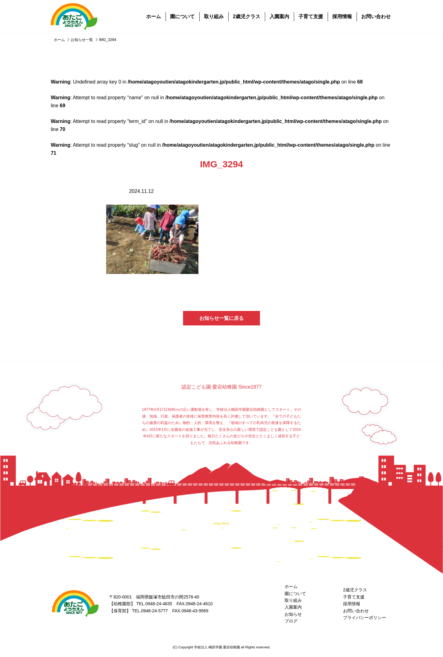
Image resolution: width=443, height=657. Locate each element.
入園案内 (279, 16)
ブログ (291, 620)
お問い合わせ (376, 16)
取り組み (214, 16)
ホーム (153, 16)
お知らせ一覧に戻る (221, 318)
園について (182, 16)
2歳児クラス (246, 16)
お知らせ (293, 614)
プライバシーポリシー (364, 617)
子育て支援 (310, 16)
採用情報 (342, 16)
